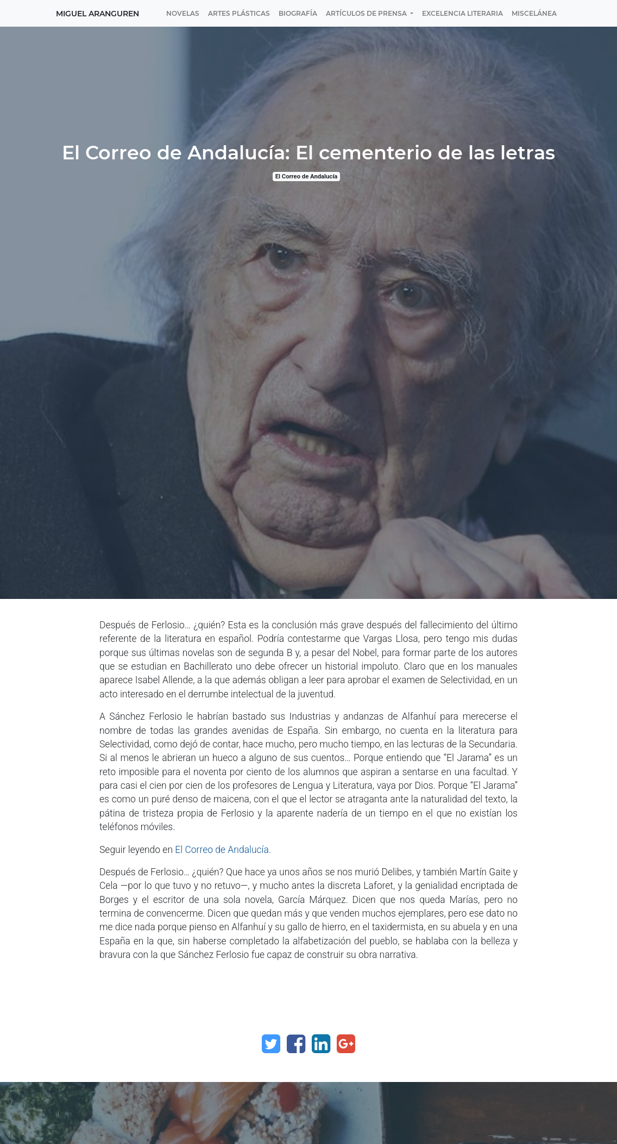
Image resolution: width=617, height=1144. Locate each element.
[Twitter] (271, 1044)
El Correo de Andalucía (306, 176)
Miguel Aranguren (97, 13)
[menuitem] (183, 13)
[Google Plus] (346, 1044)
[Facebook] (296, 1044)
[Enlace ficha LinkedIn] (321, 1044)
